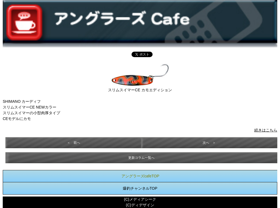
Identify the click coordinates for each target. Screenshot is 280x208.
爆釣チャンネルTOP (140, 188)
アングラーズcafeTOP (140, 176)
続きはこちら (265, 130)
